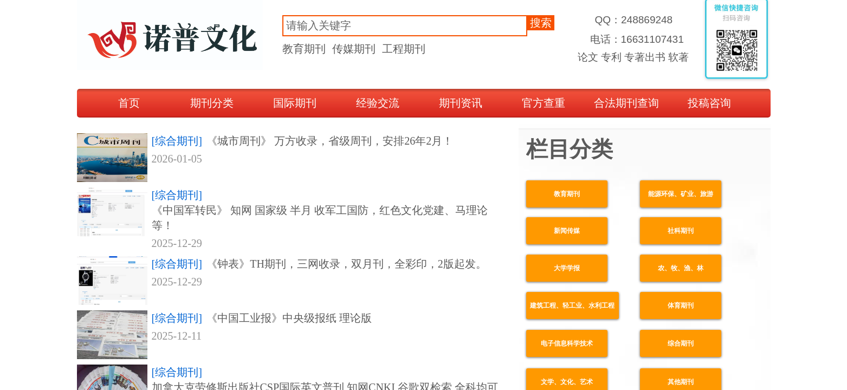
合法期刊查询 (626, 103)
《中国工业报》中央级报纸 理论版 (289, 318)
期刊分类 (212, 103)
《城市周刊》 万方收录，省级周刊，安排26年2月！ (329, 141)
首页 (129, 103)
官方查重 (543, 103)
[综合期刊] (177, 141)
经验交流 (377, 103)
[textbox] (404, 25)
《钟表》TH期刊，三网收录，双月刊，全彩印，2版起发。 (346, 264)
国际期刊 (294, 103)
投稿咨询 (709, 103)
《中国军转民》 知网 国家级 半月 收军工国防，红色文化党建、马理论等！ (320, 217)
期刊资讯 (460, 103)
